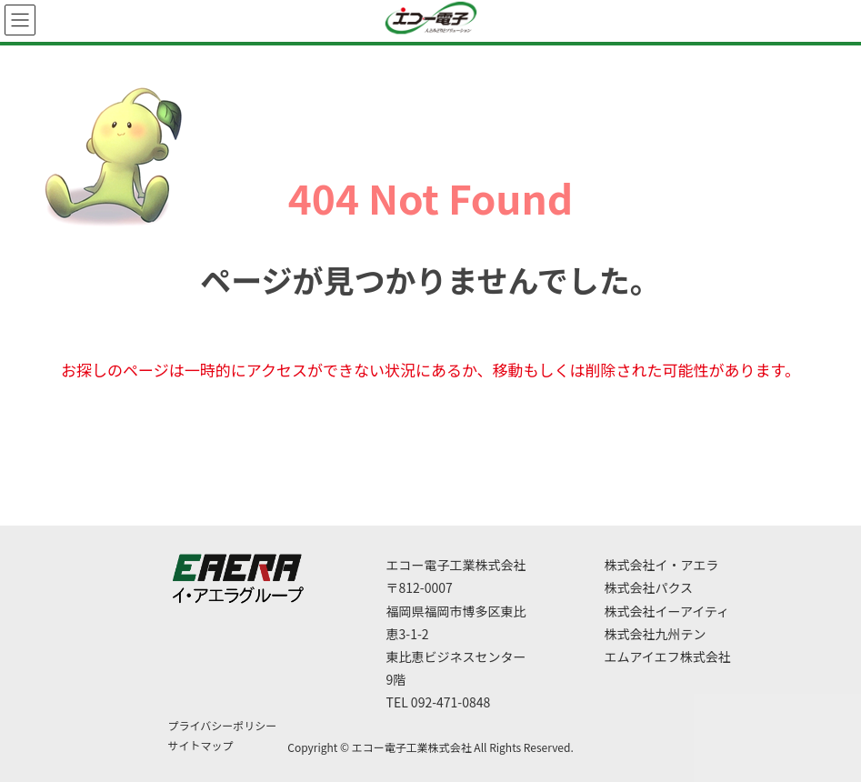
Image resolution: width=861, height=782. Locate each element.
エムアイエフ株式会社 (668, 656)
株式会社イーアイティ (667, 611)
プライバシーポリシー (222, 725)
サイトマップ (201, 745)
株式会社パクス (649, 587)
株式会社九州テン (655, 634)
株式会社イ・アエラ (662, 565)
